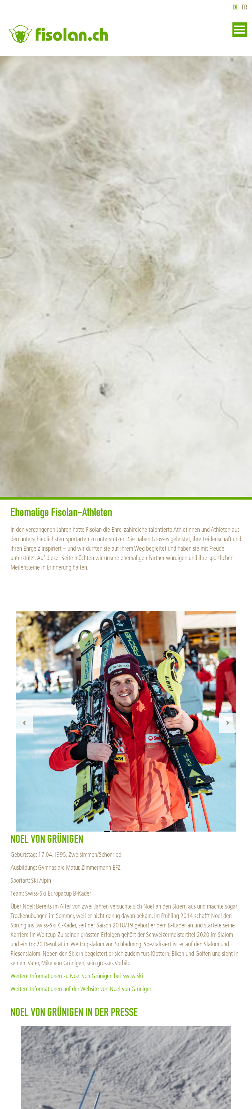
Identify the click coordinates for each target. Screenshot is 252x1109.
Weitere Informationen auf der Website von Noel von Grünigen (81, 989)
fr (244, 7)
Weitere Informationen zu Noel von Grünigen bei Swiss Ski (76, 976)
